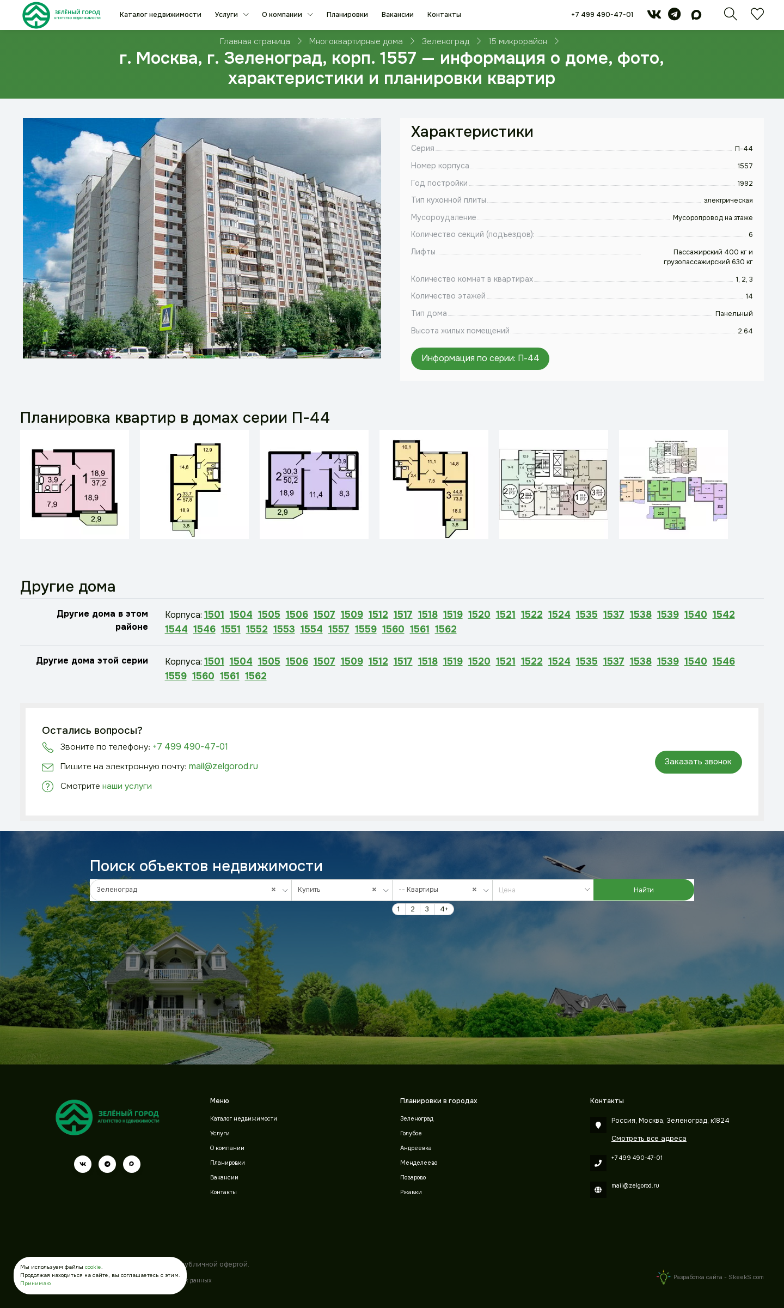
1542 (724, 614)
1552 (257, 629)
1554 (312, 629)
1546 (204, 629)
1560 (393, 629)
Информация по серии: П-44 (480, 358)
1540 (695, 614)
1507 (324, 614)
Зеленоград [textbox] (188, 890)
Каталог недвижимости (160, 14)
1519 (453, 614)
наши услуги (127, 786)
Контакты (444, 14)
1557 (339, 629)
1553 (284, 629)
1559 (366, 629)
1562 (446, 629)
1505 (269, 614)
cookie (93, 1266)
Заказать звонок (698, 761)
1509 (352, 614)
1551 (231, 629)
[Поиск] (730, 17)
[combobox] (190, 890)
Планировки (347, 14)
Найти (644, 890)
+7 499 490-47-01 (602, 14)
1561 (420, 629)
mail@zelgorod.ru (223, 766)
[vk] (654, 17)
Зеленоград (416, 1118)
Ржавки (411, 1192)
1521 (506, 614)
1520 (479, 614)
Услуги (227, 14)
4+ (444, 909)
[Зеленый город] (61, 15)
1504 (241, 614)
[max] (696, 17)
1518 (428, 614)
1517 (403, 614)
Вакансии (398, 14)
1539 (668, 614)
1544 (176, 629)
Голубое (411, 1133)
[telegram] (674, 17)
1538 (641, 614)
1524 (559, 614)
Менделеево (418, 1162)
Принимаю (35, 1283)
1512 (378, 614)
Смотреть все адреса (649, 1138)
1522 (532, 614)
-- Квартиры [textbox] (440, 890)
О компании (283, 14)
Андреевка (416, 1148)
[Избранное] (757, 17)
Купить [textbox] (340, 890)
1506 (297, 614)
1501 (214, 614)
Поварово (413, 1177)
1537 (613, 614)
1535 (587, 614)
